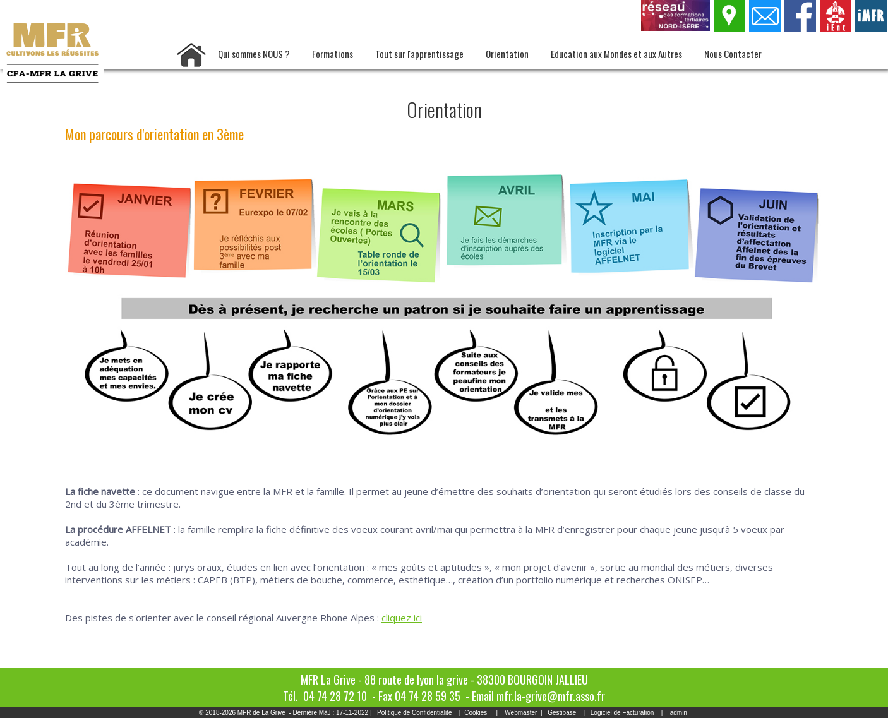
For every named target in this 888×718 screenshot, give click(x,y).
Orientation (507, 54)
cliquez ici (401, 617)
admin (678, 712)
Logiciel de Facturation (622, 712)
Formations (332, 54)
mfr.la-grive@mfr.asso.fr (550, 696)
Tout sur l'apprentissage (419, 54)
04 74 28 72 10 (335, 696)
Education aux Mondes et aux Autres (616, 54)
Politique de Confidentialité (414, 712)
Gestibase (562, 712)
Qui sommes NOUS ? (254, 54)
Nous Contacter (733, 54)
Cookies (475, 712)
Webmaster (521, 712)
